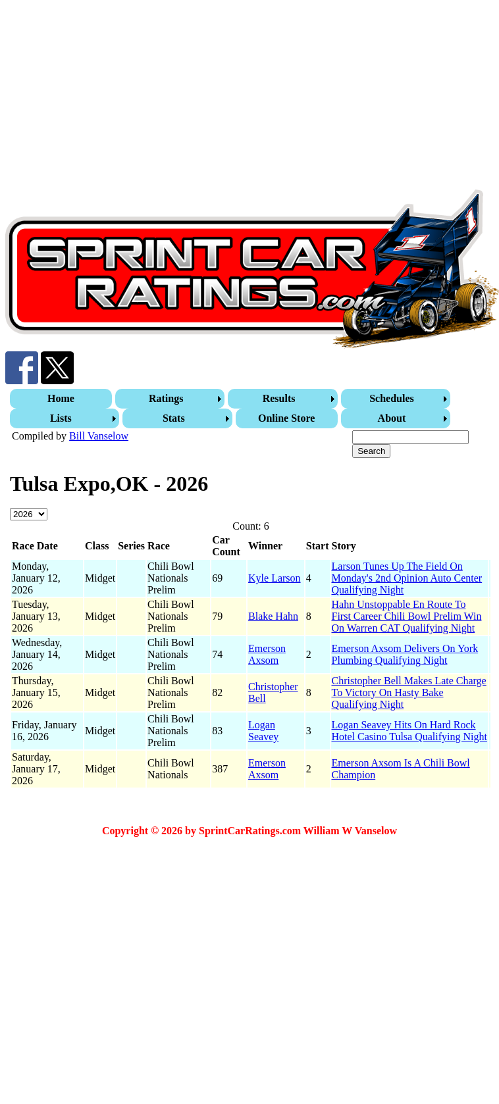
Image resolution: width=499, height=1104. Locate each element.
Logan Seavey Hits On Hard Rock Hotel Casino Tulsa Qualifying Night (409, 730)
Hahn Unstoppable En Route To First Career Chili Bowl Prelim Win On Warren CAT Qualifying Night (407, 616)
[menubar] (251, 408)
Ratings (166, 398)
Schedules (391, 398)
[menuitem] (62, 399)
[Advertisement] (184, 97)
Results (279, 398)
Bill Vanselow (98, 435)
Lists (61, 418)
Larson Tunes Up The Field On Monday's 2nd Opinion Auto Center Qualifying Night (407, 578)
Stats (174, 418)
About (392, 418)
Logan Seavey (263, 730)
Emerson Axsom (267, 654)
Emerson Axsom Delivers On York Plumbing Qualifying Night (405, 654)
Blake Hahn (273, 616)
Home (60, 398)
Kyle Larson (274, 578)
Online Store (286, 418)
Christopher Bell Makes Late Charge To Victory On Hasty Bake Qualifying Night (409, 692)
